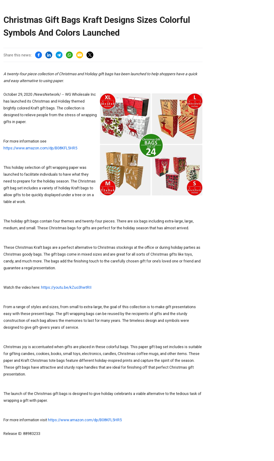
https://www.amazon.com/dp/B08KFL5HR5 (40, 148)
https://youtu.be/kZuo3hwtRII (66, 287)
